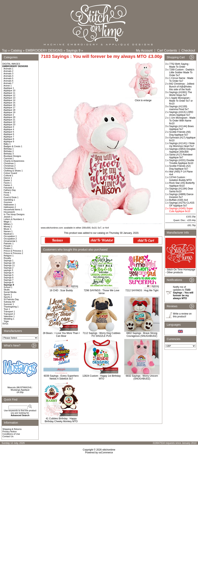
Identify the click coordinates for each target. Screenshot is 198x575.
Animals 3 (8, 73)
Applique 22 (9, 122)
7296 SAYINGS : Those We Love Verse (101, 292)
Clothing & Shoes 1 (13, 170)
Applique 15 (9, 102)
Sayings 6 (8, 277)
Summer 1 (9, 304)
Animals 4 (8, 76)
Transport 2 (9, 314)
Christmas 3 (10, 168)
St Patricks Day (11, 299)
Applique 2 (9, 115)
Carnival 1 (9, 158)
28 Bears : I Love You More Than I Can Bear (61, 334)
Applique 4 (9, 129)
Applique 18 (9, 110)
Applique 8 (9, 139)
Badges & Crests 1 (13, 146)
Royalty (7, 258)
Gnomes (8, 202)
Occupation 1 (10, 236)
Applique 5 (9, 132)
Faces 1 (8, 183)
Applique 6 (9, 134)
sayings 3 (8, 270)
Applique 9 (9, 141)
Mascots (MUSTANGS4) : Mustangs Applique (20, 388)
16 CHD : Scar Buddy (61, 290)
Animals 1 (8, 68)
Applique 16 (9, 105)
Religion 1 (9, 255)
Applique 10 (9, 90)
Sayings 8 (8, 282)
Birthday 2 (9, 151)
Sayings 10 (9, 263)
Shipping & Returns (12, 429)
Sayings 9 (73, 50)
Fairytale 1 (9, 187)
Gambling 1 (9, 200)
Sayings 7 (8, 280)
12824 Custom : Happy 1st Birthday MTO (101, 377)
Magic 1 (8, 221)
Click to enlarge (143, 99)
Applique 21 (9, 119)
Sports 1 (8, 294)
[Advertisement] (99, 488)
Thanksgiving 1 (11, 306)
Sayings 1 (8, 260)
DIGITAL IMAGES (11, 64)
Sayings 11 (9, 265)
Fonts (6, 195)
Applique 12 (9, 95)
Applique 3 (9, 127)
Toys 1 (7, 309)
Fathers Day (10, 190)
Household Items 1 (13, 209)
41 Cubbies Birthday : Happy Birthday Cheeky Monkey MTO (61, 420)
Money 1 (8, 226)
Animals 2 (8, 71)
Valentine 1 (9, 316)
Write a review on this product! (182, 315)
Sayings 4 (8, 272)
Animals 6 (8, 81)
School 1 (8, 287)
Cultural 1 (8, 175)
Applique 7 (9, 136)
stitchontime (108, 449)
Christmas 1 (10, 163)
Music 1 (7, 229)
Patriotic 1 (9, 243)
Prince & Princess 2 (13, 253)
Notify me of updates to (183, 293)
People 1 (8, 246)
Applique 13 (9, 98)
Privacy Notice (9, 431)
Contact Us (7, 436)
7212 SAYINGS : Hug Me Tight (141, 290)
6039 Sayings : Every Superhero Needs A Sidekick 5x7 (61, 377)
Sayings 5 (8, 275)
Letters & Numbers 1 (14, 219)
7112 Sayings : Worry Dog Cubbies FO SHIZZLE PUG (101, 334)
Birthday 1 (9, 149)
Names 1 (8, 231)
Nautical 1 (9, 234)
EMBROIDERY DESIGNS (43, 50)
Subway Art (9, 302)
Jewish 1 (8, 217)
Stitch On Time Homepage (181, 269)
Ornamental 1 (10, 241)
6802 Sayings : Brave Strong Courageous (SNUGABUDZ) (141, 334)
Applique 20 (9, 117)
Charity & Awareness (14, 161)
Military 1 (8, 224)
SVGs (5, 323)
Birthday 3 (9, 153)
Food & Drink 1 (11, 197)
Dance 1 (8, 178)
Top (4, 50)
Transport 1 (9, 311)
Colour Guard (10, 173)
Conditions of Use (11, 434)
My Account (144, 50)
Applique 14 (9, 100)
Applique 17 (9, 107)
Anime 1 (8, 85)
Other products (175, 272)
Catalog (16, 50)
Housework (9, 212)
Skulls (6, 289)
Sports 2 (8, 297)
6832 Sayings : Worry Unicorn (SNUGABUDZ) (142, 377)
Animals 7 (8, 83)
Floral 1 (7, 192)
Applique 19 (9, 112)
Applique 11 (9, 93)
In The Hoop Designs (14, 214)
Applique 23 (9, 124)
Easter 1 (8, 180)
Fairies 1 (8, 185)
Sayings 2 (8, 268)
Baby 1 (7, 144)
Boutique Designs (12, 156)
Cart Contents (167, 50)
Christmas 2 (10, 166)
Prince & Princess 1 (13, 251)
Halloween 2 (10, 207)
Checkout (188, 50)
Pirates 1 (8, 248)
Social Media (10, 292)
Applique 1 (9, 88)
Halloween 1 (10, 204)
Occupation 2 (10, 238)
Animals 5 (8, 78)
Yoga (6, 321)
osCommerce (106, 452)
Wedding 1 (9, 319)
